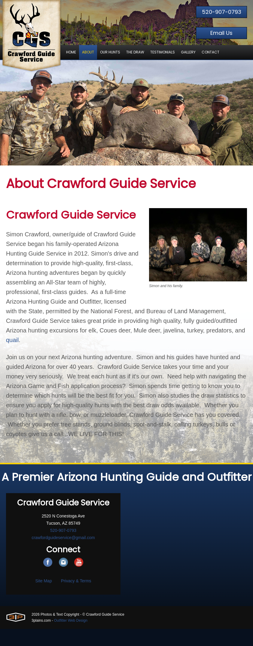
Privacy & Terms (76, 580)
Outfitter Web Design (70, 620)
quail (12, 340)
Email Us (221, 33)
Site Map (43, 580)
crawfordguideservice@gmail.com (63, 537)
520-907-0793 (221, 12)
